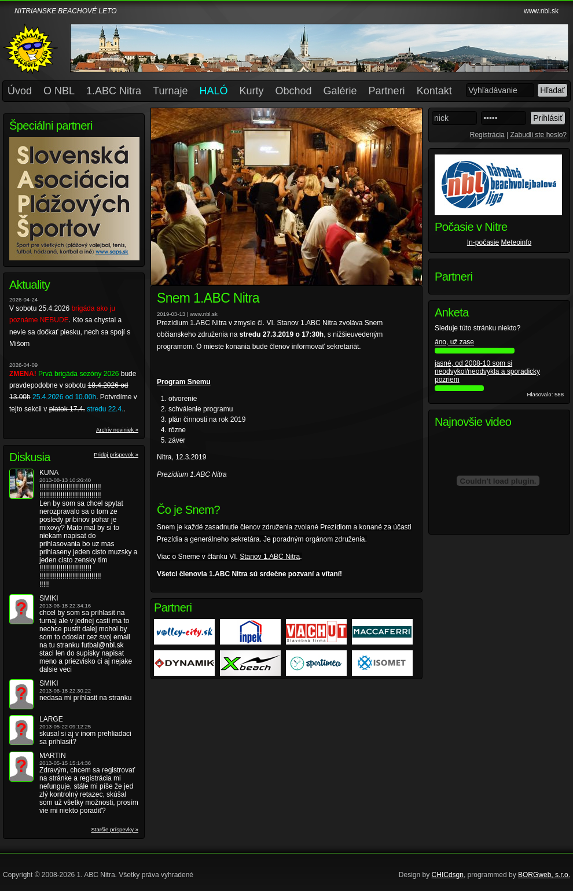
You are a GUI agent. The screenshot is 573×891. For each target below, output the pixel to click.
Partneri (387, 91)
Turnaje (170, 91)
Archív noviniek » (117, 429)
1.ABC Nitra (113, 91)
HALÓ (213, 91)
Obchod (294, 91)
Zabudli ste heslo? (538, 135)
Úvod (20, 91)
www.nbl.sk (541, 11)
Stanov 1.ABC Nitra (270, 557)
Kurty (252, 91)
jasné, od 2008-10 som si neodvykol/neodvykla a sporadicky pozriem (487, 371)
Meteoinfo (516, 242)
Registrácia (487, 135)
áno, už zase (454, 342)
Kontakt (434, 91)
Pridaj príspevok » (116, 454)
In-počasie (483, 242)
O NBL (59, 91)
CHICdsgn (448, 875)
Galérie (340, 91)
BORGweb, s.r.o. (544, 875)
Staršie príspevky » (114, 829)
